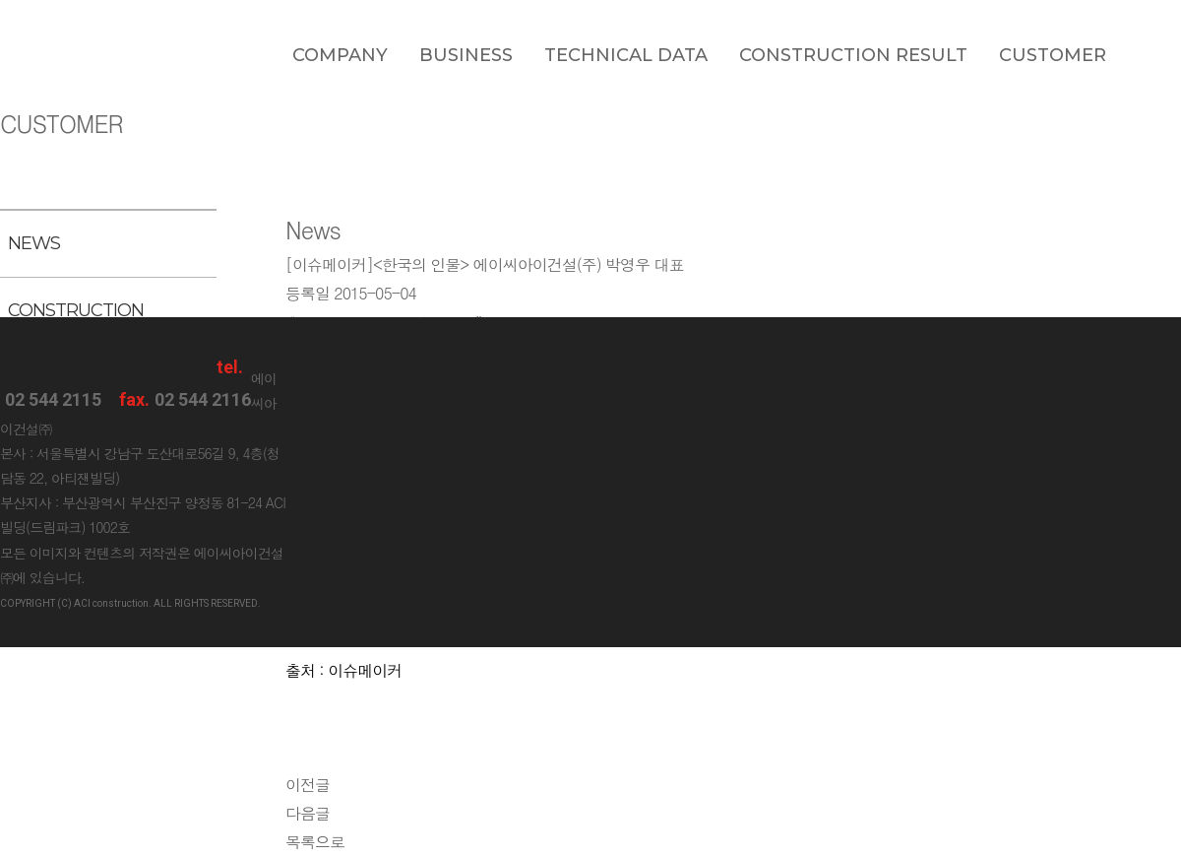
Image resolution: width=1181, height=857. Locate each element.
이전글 (307, 784)
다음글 (307, 813)
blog (1159, 54)
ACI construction (53, 52)
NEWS (34, 243)
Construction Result (853, 55)
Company (340, 55)
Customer (1052, 55)
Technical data (626, 55)
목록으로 (314, 841)
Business (466, 55)
